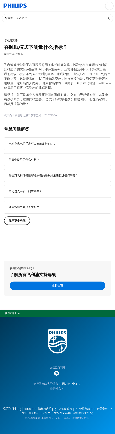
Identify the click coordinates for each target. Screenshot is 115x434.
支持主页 (57, 285)
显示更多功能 (17, 220)
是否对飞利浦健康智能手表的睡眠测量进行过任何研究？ (43, 175)
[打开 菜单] (109, 6)
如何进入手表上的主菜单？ (25, 191)
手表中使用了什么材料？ (24, 159)
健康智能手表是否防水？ (24, 207)
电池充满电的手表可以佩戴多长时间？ (32, 143)
